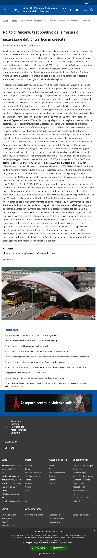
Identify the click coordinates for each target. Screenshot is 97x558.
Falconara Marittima (34, 472)
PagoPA (5, 521)
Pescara (28, 483)
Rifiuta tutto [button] (59, 548)
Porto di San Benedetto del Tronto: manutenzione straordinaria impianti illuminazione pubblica (45, 367)
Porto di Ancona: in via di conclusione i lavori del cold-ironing (31, 340)
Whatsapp (29, 253)
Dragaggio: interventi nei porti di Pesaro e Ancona (26, 372)
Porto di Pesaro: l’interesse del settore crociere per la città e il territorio (35, 377)
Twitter (19, 253)
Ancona (28, 465)
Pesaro (28, 469)
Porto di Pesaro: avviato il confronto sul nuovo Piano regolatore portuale (35, 361)
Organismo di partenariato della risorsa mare (56, 518)
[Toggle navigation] (5, 9)
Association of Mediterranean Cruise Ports (82, 490)
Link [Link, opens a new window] (72, 543)
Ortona (28, 486)
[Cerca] (91, 9)
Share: (8, 248)
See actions (8, 259)
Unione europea (79, 472)
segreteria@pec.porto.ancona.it (15, 500)
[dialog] (48, 543)
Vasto (27, 490)
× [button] (94, 530)
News (14, 20)
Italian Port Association (83, 476)
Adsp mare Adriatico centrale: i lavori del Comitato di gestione (31, 335)
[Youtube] (75, 9)
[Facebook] (69, 9)
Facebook (8, 253)
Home (5, 20)
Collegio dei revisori (81, 514)
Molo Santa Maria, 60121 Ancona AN (11, 469)
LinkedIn (51, 253)
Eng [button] (87, 2)
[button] (48, 553)
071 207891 (15, 483)
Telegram (41, 253)
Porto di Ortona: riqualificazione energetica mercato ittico (29, 346)
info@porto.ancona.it (11, 493)
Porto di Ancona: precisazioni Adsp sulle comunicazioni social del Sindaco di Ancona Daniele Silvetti (47, 356)
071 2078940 (12, 486)
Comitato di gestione (34, 514)
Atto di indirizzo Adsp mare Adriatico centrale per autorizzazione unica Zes (37, 351)
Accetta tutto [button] (38, 548)
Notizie (37, 45)
